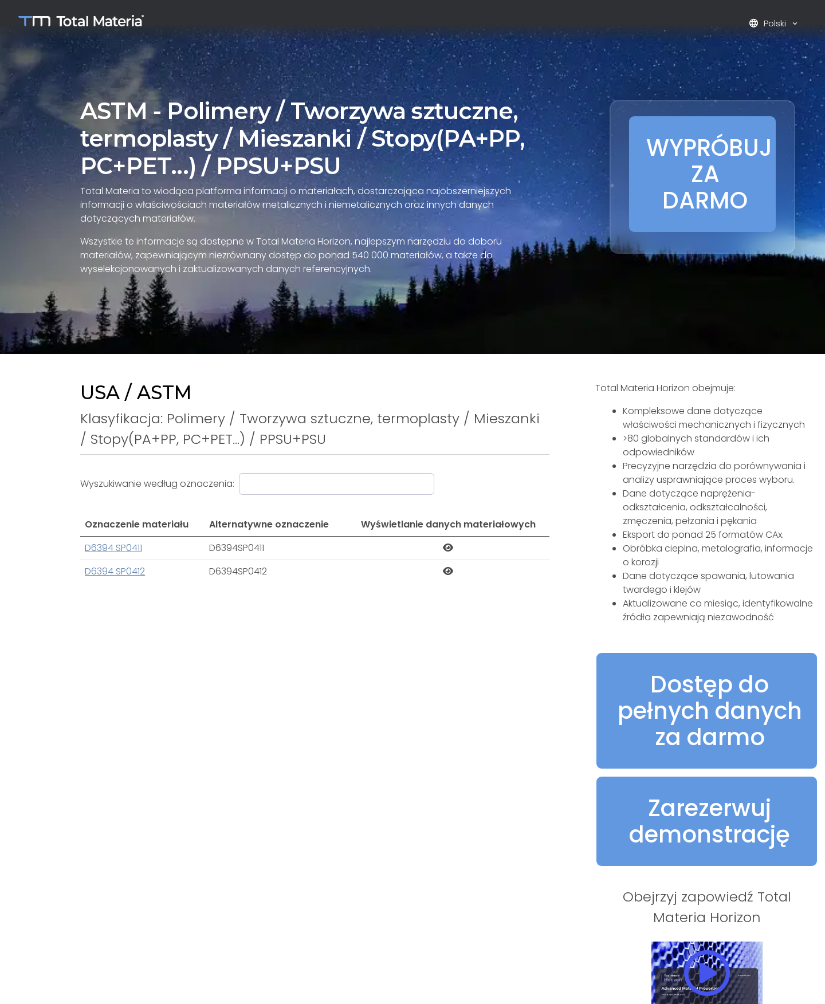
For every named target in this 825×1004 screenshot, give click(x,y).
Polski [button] (768, 23)
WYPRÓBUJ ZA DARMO (709, 174)
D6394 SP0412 (115, 571)
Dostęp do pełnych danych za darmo (710, 710)
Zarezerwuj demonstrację (709, 821)
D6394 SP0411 (113, 547)
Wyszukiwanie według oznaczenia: (157, 483)
